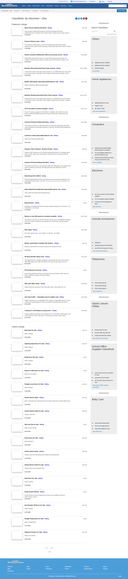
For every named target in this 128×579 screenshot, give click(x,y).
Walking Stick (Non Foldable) (102, 62)
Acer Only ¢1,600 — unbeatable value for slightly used (42, 297)
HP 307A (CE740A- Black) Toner (34, 256)
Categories (16, 10)
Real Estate (36, 6)
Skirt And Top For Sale (32, 424)
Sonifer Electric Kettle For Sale (34, 411)
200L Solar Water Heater (32, 283)
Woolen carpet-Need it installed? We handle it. (39, 243)
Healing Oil (97, 242)
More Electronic (97, 206)
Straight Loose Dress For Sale (34, 384)
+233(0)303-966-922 (63, 1)
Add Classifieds (45, 10)
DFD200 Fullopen (99, 68)
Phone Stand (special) (100, 282)
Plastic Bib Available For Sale (102, 428)
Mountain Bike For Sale (101, 330)
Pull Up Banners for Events (33, 270)
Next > (52, 548)
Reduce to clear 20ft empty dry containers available (41, 216)
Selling (50, 28)
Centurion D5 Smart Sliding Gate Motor (37, 162)
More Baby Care (97, 431)
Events (57, 6)
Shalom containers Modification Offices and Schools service (43, 54)
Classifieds (49, 6)
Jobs (43, 6)
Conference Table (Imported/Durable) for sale (39, 135)
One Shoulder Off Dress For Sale (35, 505)
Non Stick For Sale (99, 108)
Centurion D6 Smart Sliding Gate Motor (37, 122)
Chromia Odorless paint (32, 41)
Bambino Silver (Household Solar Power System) (40, 68)
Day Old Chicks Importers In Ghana (104, 248)
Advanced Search (111, 34)
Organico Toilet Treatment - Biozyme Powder (38, 149)
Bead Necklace (29, 203)
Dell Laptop (28, 229)
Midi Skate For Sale (31, 330)
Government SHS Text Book (102, 377)
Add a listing (122, 10)
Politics (67, 568)
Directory (64, 6)
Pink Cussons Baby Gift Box (102, 426)
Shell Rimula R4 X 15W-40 (33, 176)
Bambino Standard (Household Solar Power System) (41, 95)
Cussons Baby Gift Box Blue (102, 423)
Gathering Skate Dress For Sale (34, 343)
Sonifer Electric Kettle (32, 397)
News (24, 6)
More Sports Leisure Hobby (100, 338)
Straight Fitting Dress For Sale (34, 518)
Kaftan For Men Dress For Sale (34, 370)
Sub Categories (26, 10)
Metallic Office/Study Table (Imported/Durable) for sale (41, 81)
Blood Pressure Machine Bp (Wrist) (35, 28)
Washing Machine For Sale (102, 103)
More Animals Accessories (100, 251)
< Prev (46, 548)
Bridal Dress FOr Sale (31, 357)
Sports (70, 6)
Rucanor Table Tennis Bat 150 (102, 332)
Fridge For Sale (99, 105)
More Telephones (97, 291)
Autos (29, 6)
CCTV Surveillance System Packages (36, 108)
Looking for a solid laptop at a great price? (38, 310)
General (105, 568)
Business (10, 566)
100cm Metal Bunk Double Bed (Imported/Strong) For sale (43, 189)
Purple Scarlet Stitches (32, 491)
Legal (119, 576)
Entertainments (88, 568)
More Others (96, 71)
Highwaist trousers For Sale (33, 532)
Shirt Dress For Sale (31, 478)
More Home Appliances (99, 111)
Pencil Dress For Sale (31, 438)
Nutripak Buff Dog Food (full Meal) (103, 245)
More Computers (97, 162)
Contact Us (11, 571)
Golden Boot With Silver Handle (103, 335)
